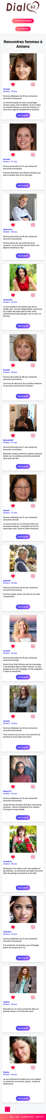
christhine (7, 861)
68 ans (14, 864)
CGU (17, 1117)
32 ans (14, 793)
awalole (6, 721)
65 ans (14, 583)
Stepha (6, 1072)
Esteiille (6, 370)
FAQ (11, 1117)
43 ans (14, 302)
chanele (6, 89)
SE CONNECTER (23, 29)
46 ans (14, 1074)
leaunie (6, 510)
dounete (6, 651)
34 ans (14, 723)
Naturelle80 (8, 440)
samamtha (7, 300)
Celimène (7, 932)
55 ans (14, 653)
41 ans (14, 513)
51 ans (14, 161)
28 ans (14, 91)
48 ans (14, 232)
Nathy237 (7, 791)
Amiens (6, 91)
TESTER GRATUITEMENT (23, 21)
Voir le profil (23, 115)
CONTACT (39, 1117)
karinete (6, 159)
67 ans (14, 442)
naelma (6, 1002)
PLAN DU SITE (27, 1117)
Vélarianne (7, 229)
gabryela (7, 580)
